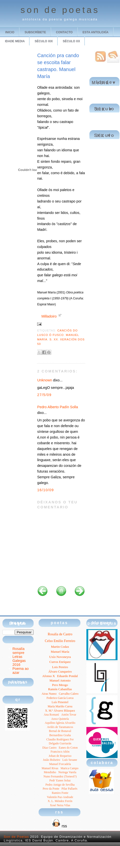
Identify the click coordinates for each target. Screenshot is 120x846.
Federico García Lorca (60, 698)
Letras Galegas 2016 (19, 661)
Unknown (44, 380)
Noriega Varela (67, 772)
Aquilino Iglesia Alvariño (60, 723)
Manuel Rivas (50, 768)
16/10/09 (45, 490)
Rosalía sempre (18, 651)
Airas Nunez (49, 693)
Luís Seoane (69, 760)
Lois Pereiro (60, 667)
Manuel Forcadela (60, 764)
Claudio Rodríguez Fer (60, 739)
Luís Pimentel (60, 702)
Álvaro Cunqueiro (60, 671)
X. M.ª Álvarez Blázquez (60, 710)
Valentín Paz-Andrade (60, 797)
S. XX (54, 339)
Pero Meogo (60, 685)
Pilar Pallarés (69, 788)
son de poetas (60, 10)
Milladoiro (49, 316)
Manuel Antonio (60, 680)
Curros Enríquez (60, 662)
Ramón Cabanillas (60, 689)
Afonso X (48, 676)
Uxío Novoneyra (60, 657)
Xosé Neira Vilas (60, 805)
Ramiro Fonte (60, 793)
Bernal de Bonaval (60, 731)
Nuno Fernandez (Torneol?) (60, 776)
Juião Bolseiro (51, 760)
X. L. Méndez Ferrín (60, 801)
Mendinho (50, 772)
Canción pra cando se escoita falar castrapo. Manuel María (58, 66)
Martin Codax (60, 646)
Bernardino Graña (60, 735)
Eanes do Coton (68, 747)
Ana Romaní (51, 714)
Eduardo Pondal (67, 676)
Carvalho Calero (68, 693)
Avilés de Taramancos (60, 727)
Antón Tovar (68, 714)
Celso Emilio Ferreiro (60, 641)
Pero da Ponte (51, 788)
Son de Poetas (16, 837)
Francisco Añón (60, 751)
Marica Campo (69, 768)
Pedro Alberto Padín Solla (57, 407)
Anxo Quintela (60, 719)
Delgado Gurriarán (60, 743)
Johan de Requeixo (60, 756)
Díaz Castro (49, 747)
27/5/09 (44, 395)
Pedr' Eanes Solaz (59, 780)
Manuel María (60, 651)
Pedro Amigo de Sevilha (60, 784)
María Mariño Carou (60, 706)
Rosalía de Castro (60, 634)
